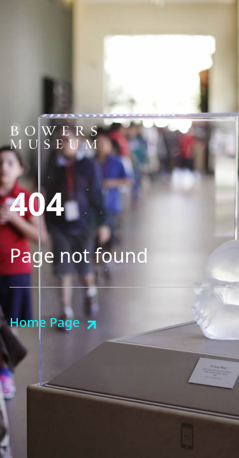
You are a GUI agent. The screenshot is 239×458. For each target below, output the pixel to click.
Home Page (45, 322)
